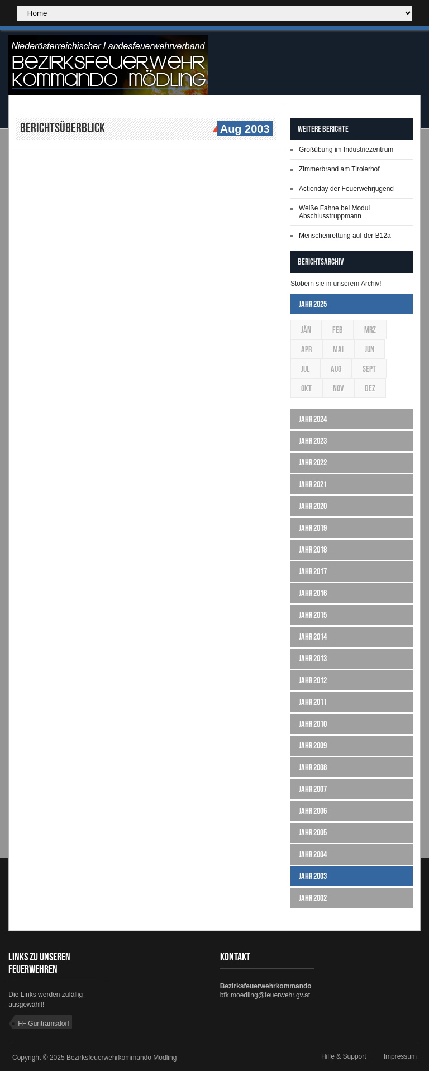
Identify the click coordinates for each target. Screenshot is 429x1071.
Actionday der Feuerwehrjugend (346, 189)
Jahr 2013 (313, 658)
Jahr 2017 (313, 571)
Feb (337, 329)
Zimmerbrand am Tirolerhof (339, 169)
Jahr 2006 (313, 810)
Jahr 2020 (313, 506)
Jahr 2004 (313, 854)
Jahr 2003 (313, 876)
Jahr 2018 (313, 549)
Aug (336, 368)
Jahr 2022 (313, 462)
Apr (306, 349)
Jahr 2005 (313, 832)
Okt (306, 388)
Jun (369, 349)
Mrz (370, 329)
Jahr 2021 (313, 484)
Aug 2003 (243, 129)
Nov (338, 388)
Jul (305, 368)
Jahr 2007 (313, 789)
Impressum (400, 1056)
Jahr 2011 (313, 702)
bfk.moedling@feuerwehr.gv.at (265, 995)
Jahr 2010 (313, 723)
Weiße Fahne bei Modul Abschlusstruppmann (334, 212)
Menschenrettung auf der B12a (345, 235)
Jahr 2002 (313, 897)
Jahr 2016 (313, 593)
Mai (338, 349)
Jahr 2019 (313, 527)
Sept (369, 368)
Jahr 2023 (313, 440)
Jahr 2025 (313, 304)
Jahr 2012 (313, 680)
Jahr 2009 (313, 745)
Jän (306, 329)
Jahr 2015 (313, 614)
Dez (370, 388)
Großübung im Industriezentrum (346, 149)
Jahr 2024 (313, 419)
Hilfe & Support (343, 1056)
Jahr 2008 (313, 767)
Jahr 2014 (313, 636)
